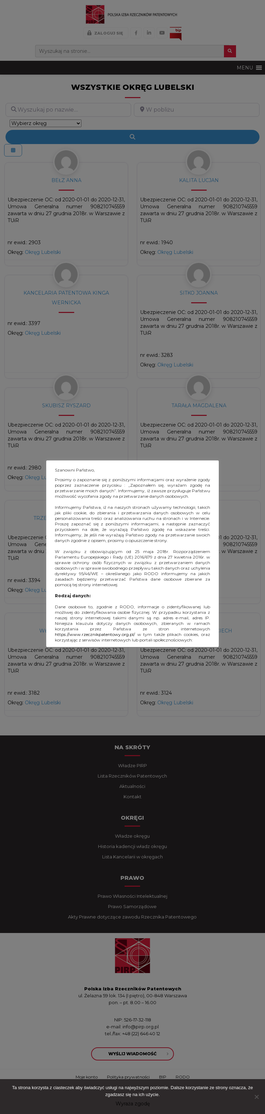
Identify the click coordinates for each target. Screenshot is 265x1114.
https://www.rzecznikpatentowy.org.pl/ (95, 634)
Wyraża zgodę (133, 1104)
